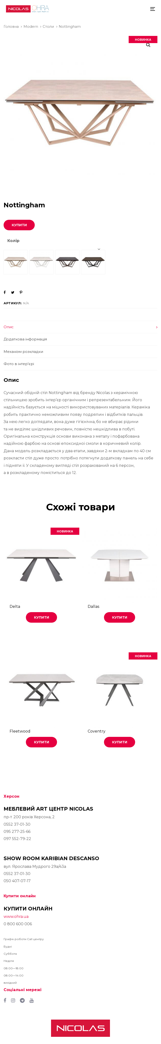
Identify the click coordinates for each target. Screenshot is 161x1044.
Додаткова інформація (25, 339)
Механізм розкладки (23, 351)
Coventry (96, 731)
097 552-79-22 (17, 838)
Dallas (93, 606)
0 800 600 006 (18, 924)
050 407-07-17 (17, 881)
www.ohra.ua (16, 916)
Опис (9, 327)
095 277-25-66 (17, 831)
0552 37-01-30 (17, 824)
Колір (13, 240)
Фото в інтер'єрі (19, 363)
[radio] (16, 262)
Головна (11, 26)
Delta (15, 606)
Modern (30, 26)
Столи (48, 26)
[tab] (80, 327)
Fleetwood (20, 731)
